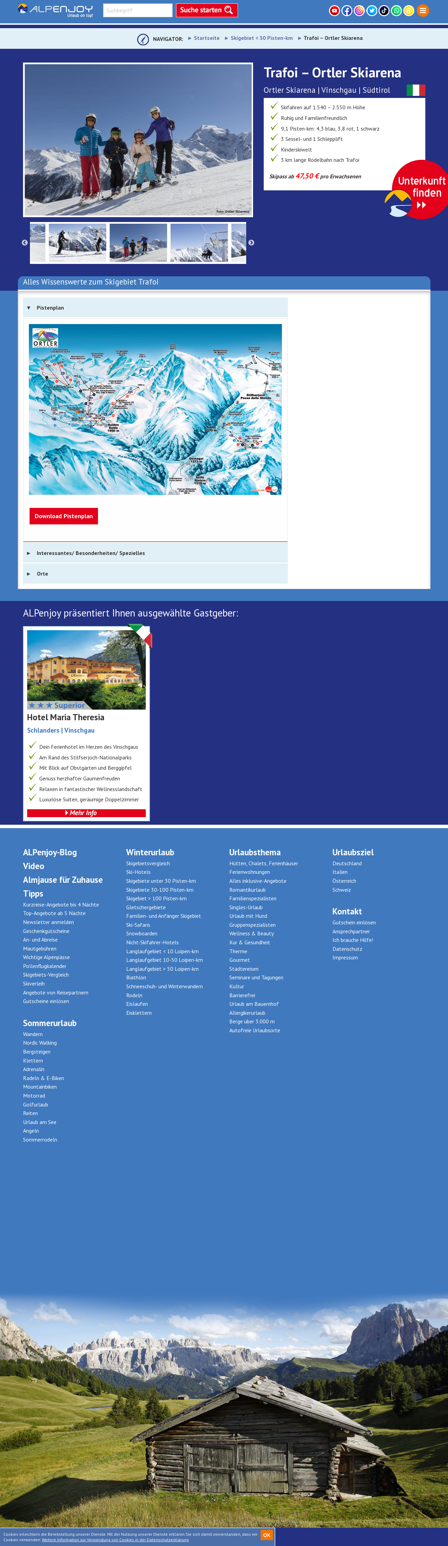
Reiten (30, 1113)
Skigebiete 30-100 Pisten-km (160, 889)
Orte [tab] (42, 573)
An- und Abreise (40, 939)
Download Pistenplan (64, 516)
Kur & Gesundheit (249, 942)
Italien (340, 871)
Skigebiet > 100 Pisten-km (156, 898)
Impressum (345, 957)
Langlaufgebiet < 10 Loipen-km (162, 951)
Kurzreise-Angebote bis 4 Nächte (61, 904)
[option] (138, 140)
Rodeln (134, 995)
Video (33, 865)
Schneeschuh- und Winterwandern (164, 986)
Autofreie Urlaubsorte (254, 1030)
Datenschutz (347, 948)
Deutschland (347, 863)
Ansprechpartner (351, 931)
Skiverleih (34, 983)
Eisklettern (139, 1012)
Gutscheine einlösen (46, 1001)
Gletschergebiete (146, 907)
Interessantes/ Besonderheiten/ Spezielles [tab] (91, 552)
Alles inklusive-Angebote (257, 880)
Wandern (33, 1034)
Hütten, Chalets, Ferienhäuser (263, 863)
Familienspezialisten (252, 898)
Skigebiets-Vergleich (46, 974)
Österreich (344, 880)
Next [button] (251, 243)
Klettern (33, 1060)
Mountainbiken (40, 1086)
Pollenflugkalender (44, 966)
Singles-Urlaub (246, 907)
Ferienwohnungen (249, 871)
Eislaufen (137, 1003)
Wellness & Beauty (251, 933)
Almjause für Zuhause (63, 879)
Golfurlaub (35, 1104)
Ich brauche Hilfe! (352, 939)
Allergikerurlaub (247, 1012)
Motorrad (34, 1095)
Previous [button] (24, 243)
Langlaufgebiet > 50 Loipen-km (162, 968)
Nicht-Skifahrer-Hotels (152, 942)
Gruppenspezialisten (252, 924)
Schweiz (341, 889)
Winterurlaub (150, 852)
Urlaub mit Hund (248, 915)
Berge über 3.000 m (252, 1021)
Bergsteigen (37, 1051)
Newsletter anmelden (48, 922)
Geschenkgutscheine (46, 930)
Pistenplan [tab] (50, 307)
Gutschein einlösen (354, 922)
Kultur (236, 986)
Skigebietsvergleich (148, 863)
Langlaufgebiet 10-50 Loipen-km (164, 959)
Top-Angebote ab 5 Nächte (54, 913)
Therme (238, 951)
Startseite (207, 37)
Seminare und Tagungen (256, 977)
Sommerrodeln (40, 1139)
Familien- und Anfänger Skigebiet (163, 915)
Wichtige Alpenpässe (46, 957)
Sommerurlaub (50, 1022)
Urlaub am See (39, 1122)
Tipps (33, 893)
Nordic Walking (40, 1042)
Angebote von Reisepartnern (55, 992)
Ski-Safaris (138, 924)
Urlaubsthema (255, 852)
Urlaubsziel (353, 852)
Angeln (31, 1130)
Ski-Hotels (138, 871)
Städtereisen (244, 968)
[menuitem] (423, 10)
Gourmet (239, 959)
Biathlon (136, 977)
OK (266, 1535)
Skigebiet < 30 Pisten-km (262, 37)
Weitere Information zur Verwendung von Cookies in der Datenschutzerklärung (115, 1539)
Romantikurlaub (247, 889)
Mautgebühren (39, 948)
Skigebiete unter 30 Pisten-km (161, 880)
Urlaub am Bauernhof (254, 1003)
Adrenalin (33, 1069)
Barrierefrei (242, 995)
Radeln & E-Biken (43, 1078)
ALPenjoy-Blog (50, 852)
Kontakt (347, 911)
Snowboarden (141, 933)
